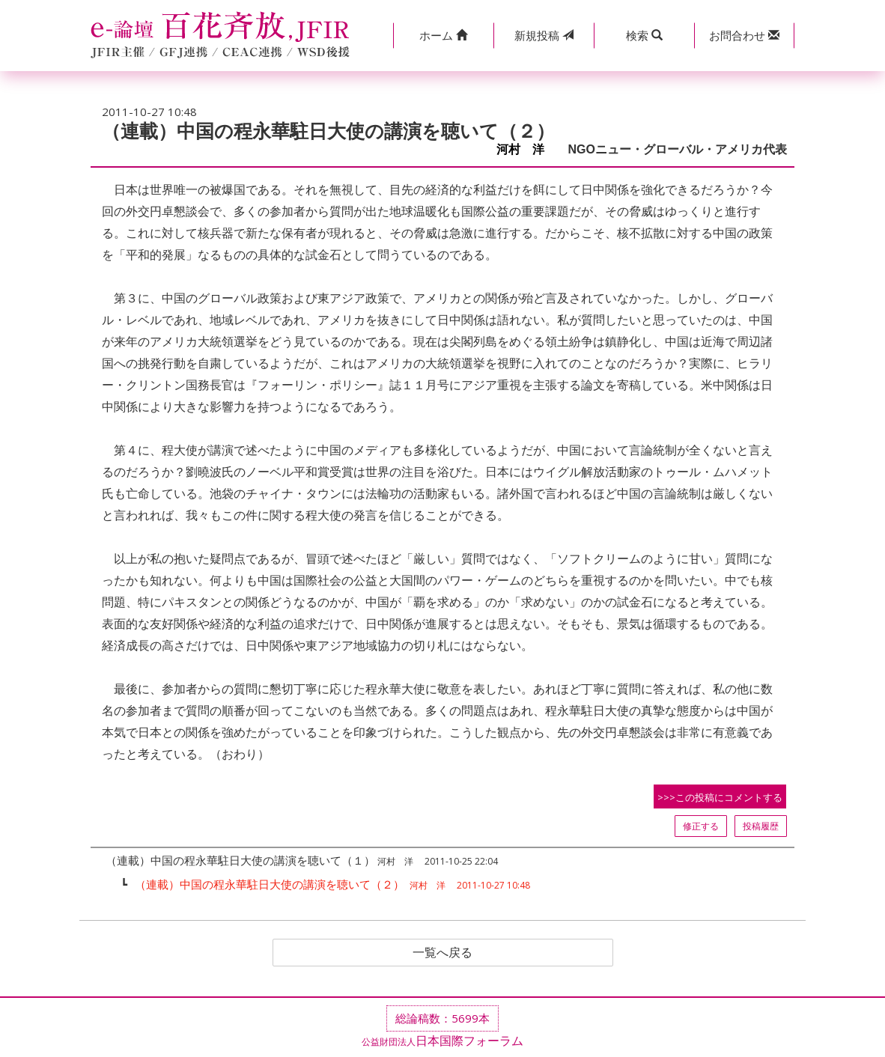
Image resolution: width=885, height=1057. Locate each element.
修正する (701, 826)
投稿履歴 (761, 826)
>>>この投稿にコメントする (719, 797)
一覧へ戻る (442, 953)
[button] (443, 35)
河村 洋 (526, 149)
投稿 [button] (544, 35)
